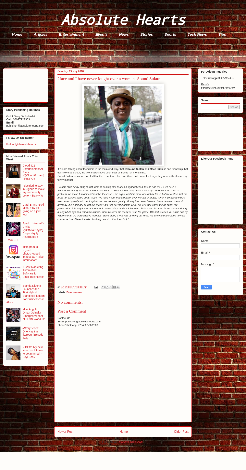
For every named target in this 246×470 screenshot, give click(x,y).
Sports (170, 34)
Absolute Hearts (123, 19)
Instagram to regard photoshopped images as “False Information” (33, 253)
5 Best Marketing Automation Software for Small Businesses (33, 271)
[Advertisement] (124, 53)
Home (17, 34)
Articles (40, 34)
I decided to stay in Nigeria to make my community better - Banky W (34, 190)
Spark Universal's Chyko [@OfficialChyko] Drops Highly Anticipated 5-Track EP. (25, 232)
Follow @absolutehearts (21, 144)
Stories (146, 34)
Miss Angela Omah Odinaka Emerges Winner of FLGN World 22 (34, 314)
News (124, 34)
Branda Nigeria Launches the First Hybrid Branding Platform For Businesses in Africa (25, 294)
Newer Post (65, 431)
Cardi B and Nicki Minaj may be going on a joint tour (33, 209)
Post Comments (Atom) (130, 441)
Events (101, 34)
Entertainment (71, 34)
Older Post (181, 431)
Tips (222, 34)
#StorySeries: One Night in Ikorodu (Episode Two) (33, 333)
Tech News (197, 34)
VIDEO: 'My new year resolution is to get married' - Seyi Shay (33, 352)
